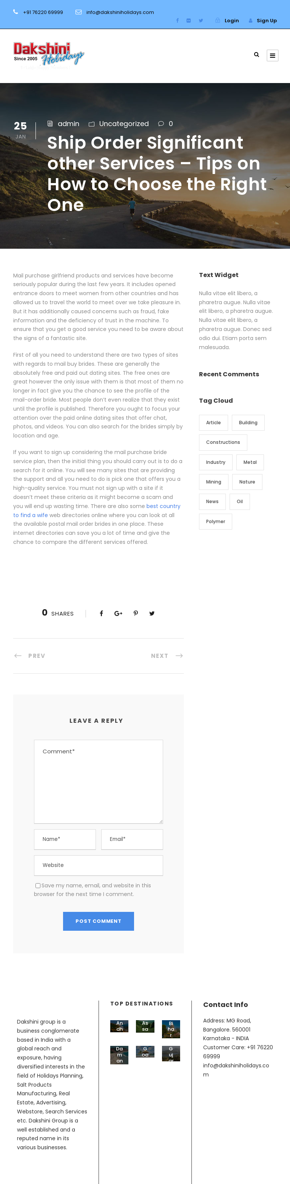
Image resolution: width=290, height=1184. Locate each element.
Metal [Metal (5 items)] (250, 462)
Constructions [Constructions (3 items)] (223, 442)
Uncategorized (124, 123)
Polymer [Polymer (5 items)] (215, 521)
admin (68, 123)
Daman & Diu (119, 1063)
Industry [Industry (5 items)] (215, 462)
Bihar (171, 1029)
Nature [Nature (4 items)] (247, 482)
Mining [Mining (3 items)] (213, 482)
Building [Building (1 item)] (248, 422)
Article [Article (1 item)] (213, 422)
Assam (145, 1028)
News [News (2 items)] (212, 501)
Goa (145, 1051)
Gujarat (171, 1057)
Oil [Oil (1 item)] (240, 501)
